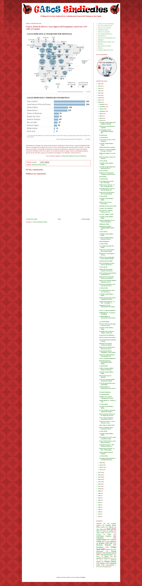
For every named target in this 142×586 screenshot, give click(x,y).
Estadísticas (100, 547)
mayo (101, 120)
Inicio (59, 219)
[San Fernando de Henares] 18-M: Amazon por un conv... (107, 414)
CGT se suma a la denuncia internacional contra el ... (106, 418)
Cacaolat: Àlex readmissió (106, 208)
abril (101, 462)
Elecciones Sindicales (103, 545)
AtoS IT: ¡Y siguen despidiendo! (107, 310)
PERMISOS (101, 40)
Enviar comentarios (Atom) (40, 222)
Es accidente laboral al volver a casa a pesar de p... (107, 291)
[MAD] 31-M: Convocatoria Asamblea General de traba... (107, 173)
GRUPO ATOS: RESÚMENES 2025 (106, 38)
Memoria (44, 164)
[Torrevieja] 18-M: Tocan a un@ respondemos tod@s (107, 438)
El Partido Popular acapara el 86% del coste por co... (106, 189)
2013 (99, 481)
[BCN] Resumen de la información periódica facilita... (105, 362)
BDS (109, 532)
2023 (99, 90)
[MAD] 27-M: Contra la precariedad (105, 203)
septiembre (102, 111)
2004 (99, 502)
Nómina (106, 556)
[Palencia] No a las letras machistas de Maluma (105, 344)
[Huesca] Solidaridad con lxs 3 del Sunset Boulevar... (107, 221)
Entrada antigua (85, 219)
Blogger (83, 577)
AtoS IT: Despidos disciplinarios (107, 358)
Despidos (101, 543)
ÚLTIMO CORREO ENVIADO (105, 50)
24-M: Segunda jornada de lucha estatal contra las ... (107, 273)
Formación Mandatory (105, 392)
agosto (101, 113)
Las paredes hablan (104, 321)
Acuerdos (102, 527)
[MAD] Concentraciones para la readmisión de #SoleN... (107, 298)
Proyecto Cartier (103, 559)
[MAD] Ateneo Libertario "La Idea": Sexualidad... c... (107, 302)
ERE (110, 543)
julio (101, 116)
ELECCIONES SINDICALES (105, 34)
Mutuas (98, 556)
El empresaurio (103, 135)
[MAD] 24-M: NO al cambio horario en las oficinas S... (106, 277)
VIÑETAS (100, 48)
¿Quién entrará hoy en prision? (107, 147)
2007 (99, 495)
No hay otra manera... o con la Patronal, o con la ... (107, 422)
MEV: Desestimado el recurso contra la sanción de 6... (106, 264)
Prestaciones (113, 558)
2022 (99, 93)
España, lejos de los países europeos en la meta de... (106, 270)
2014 (99, 479)
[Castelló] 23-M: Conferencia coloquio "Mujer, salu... (106, 332)
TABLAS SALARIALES (104, 32)
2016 (99, 475)
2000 (99, 512)
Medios (39, 164)
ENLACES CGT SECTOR (104, 28)
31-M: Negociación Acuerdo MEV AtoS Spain (106, 182)
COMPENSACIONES (103, 30)
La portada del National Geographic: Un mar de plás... (107, 351)
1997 (99, 514)
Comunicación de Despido (105, 261)
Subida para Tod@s (104, 224)
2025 (99, 86)
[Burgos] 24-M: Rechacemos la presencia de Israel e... (107, 348)
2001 (99, 509)
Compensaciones (101, 539)
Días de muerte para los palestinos (105, 376)
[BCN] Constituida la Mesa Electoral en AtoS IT (106, 428)
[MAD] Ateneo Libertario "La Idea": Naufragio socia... (107, 185)
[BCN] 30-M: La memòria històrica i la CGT (106, 211)
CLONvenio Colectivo (103, 536)
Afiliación (111, 527)
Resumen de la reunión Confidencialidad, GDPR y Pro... (106, 228)
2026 (99, 83)
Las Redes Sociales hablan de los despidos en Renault (107, 123)
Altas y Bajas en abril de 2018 (106, 425)
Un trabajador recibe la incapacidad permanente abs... (106, 131)
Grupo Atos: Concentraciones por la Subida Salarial (106, 193)
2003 (99, 505)
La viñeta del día (103, 137)
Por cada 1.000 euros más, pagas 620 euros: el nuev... (107, 324)
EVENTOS (100, 44)
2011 (99, 486)
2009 (99, 491)
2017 (99, 472)
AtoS (108, 529)
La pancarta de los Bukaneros (106, 335)
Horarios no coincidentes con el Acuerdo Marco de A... (107, 285)
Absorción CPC (101, 523)
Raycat (68, 577)
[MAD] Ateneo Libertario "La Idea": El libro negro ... (107, 449)
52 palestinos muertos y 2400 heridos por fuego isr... (106, 445)
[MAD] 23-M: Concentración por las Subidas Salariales (106, 258)
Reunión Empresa (110, 561)
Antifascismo (35, 164)
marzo (101, 465)
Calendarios (100, 538)
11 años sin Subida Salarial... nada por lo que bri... (106, 238)
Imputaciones (99, 551)
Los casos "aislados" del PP (106, 214)
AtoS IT (99, 531)
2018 (99, 102)
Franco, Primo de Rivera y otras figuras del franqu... (107, 441)
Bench (109, 534)
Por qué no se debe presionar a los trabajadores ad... (107, 355)
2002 (99, 507)
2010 (99, 488)
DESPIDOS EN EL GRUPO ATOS (106, 42)
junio (101, 118)
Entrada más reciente (31, 219)
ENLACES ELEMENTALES (105, 26)
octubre (102, 109)
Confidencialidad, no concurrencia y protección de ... (107, 318)
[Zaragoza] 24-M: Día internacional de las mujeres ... (107, 307)
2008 (99, 493)
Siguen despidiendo (104, 241)
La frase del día (103, 161)
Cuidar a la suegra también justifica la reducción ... (106, 369)
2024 (99, 88)
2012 (99, 484)
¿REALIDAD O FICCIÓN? (104, 46)
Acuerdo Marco (111, 525)
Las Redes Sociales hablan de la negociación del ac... (107, 167)
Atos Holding (109, 531)
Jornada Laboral (111, 553)
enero (101, 469)
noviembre (102, 106)
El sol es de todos (103, 170)
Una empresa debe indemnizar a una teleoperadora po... (107, 459)
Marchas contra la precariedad (107, 337)
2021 (99, 95)
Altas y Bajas (99, 529)
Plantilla (105, 558)
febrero (102, 467)
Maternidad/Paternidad (106, 554)
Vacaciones (105, 566)
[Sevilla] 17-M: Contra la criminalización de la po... (106, 397)
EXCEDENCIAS (102, 36)
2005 (99, 500)
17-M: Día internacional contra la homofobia (107, 384)
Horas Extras (109, 549)
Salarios (102, 563)
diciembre (102, 104)
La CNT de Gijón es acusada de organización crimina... (107, 411)
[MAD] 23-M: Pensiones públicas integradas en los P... (107, 281)
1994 (99, 516)
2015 (99, 477)
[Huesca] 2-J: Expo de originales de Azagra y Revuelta (107, 150)
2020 (99, 97)
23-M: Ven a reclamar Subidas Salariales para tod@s (107, 380)
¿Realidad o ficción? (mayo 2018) (107, 206)
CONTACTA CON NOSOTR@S (106, 24)
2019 (99, 100)
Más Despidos (102, 176)
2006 (99, 498)
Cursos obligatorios (111, 541)
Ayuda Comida (100, 532)
